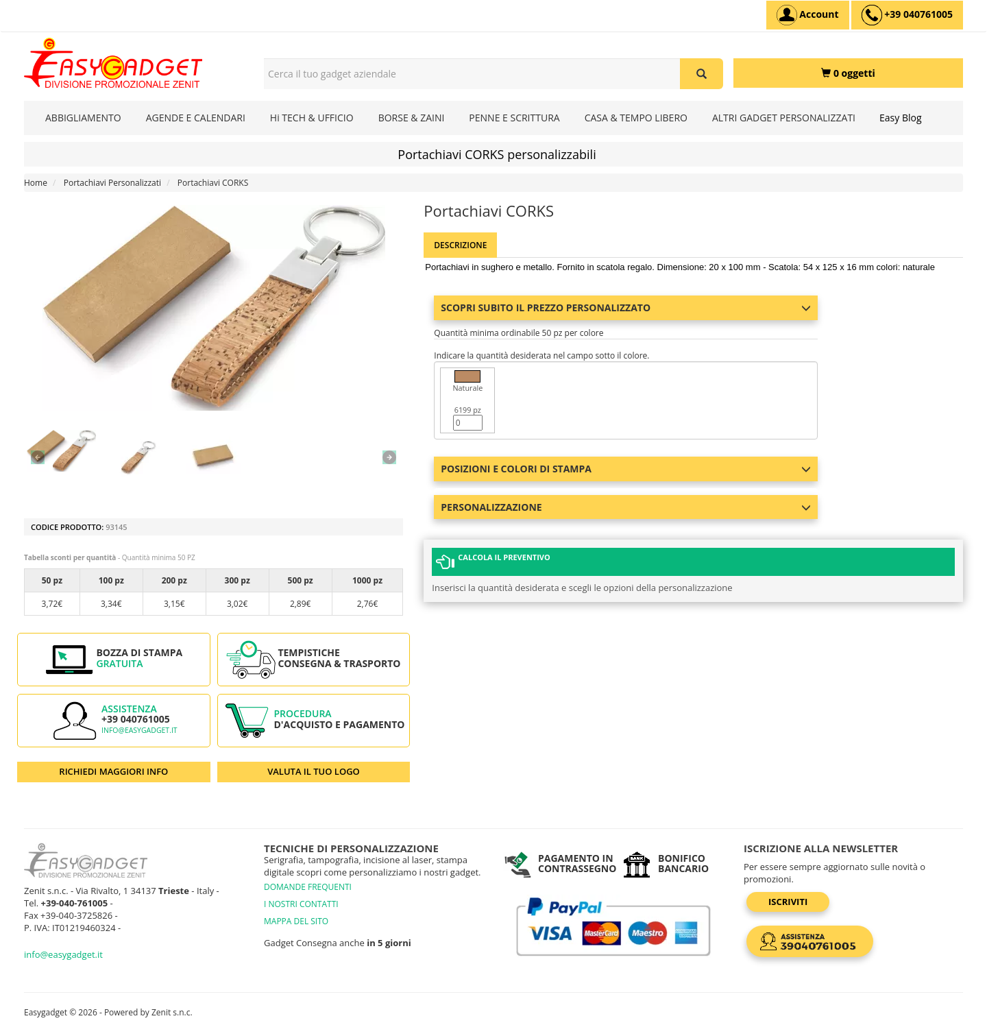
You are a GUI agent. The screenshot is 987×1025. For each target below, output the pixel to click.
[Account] (807, 15)
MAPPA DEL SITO (296, 921)
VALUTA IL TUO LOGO (313, 771)
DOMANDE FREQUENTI (308, 887)
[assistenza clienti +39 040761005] (907, 15)
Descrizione (460, 245)
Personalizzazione (626, 507)
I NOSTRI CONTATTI (301, 904)
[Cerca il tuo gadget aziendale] (701, 73)
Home (35, 183)
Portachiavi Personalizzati (112, 183)
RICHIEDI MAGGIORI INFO (113, 771)
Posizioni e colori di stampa (626, 468)
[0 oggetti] (848, 73)
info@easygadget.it (139, 730)
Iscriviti (787, 901)
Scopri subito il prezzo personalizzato (626, 307)
